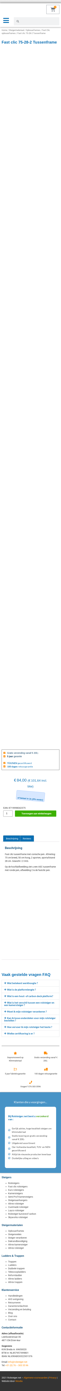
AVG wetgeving (15, 1299)
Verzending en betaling (19, 1309)
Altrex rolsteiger (16, 1203)
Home (4, 30)
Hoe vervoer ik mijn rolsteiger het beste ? (29, 1026)
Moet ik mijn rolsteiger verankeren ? (27, 1011)
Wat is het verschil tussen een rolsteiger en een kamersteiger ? (29, 1003)
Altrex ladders (15, 1278)
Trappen (12, 1261)
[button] (30, 983)
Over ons (12, 1316)
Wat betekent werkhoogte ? (22, 983)
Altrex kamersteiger (18, 1244)
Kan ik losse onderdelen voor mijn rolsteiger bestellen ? (30, 1019)
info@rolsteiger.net (17, 1362)
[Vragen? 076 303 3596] (30, 1082)
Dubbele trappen (16, 1268)
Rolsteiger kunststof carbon (22, 1214)
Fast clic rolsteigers (17, 1186)
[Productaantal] (8, 813)
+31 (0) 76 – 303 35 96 (16, 1365)
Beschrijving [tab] (12, 838)
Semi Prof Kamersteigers (20, 1196)
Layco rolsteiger (16, 1210)
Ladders (12, 1265)
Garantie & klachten (18, 1306)
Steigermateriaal (16, 30)
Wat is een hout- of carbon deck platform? (30, 996)
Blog (10, 1313)
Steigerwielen (14, 1234)
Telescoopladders (17, 1272)
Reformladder (15, 1275)
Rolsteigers (13, 1183)
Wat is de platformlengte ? (21, 989)
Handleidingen (15, 1295)
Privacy (52, 1377)
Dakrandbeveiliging (17, 1241)
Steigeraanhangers (17, 1200)
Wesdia (19, 1381)
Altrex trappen (15, 1282)
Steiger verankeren (17, 1237)
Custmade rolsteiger (18, 1207)
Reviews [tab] (27, 838)
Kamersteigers (15, 1193)
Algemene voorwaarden (35, 1377)
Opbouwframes (33, 30)
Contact (12, 1319)
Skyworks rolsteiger (18, 1217)
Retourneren (14, 1302)
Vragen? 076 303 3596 (30, 1086)
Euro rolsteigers (16, 1190)
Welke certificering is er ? (20, 1033)
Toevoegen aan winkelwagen (36, 813)
